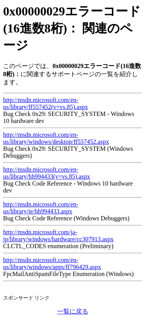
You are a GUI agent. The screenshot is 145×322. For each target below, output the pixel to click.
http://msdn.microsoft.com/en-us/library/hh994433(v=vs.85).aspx (46, 173)
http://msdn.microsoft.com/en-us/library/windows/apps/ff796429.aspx (52, 263)
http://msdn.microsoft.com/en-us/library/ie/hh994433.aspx (40, 208)
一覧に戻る (72, 311)
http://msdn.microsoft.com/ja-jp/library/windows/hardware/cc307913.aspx (58, 235)
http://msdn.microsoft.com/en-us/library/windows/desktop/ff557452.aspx (56, 138)
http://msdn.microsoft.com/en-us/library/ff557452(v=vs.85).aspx (45, 103)
